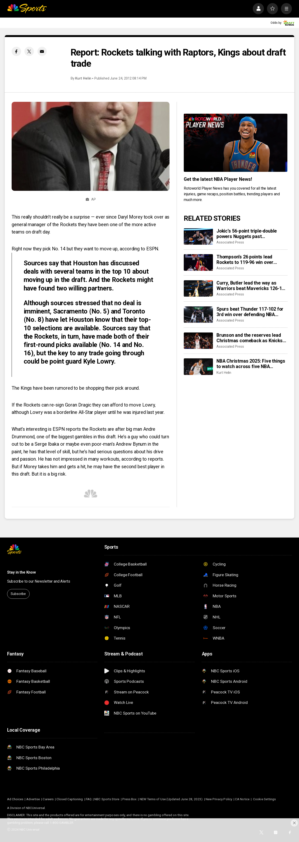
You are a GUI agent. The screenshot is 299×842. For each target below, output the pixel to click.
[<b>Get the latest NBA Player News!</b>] (235, 143)
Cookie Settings (264, 799)
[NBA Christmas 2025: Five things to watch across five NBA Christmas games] (198, 366)
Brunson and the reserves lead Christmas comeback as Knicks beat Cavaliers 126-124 (249, 337)
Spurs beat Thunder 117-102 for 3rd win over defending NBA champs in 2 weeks (249, 311)
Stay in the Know (21, 572)
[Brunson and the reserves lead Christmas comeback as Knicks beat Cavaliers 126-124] (198, 340)
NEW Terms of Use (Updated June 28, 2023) (171, 799)
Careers (48, 799)
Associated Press (230, 242)
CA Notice (242, 799)
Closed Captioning (69, 799)
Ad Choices (15, 799)
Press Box (129, 799)
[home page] (27, 8)
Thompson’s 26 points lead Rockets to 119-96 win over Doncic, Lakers (244, 259)
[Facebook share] (16, 51)
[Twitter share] (29, 51)
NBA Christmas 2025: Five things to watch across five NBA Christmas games (250, 363)
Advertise (33, 799)
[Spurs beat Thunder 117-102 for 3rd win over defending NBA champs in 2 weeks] (198, 314)
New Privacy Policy (219, 799)
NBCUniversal (35, 808)
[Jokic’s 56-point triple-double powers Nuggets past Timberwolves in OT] (198, 236)
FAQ (89, 799)
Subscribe (18, 594)
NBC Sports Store (106, 799)
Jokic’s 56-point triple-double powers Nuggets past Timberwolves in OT (246, 233)
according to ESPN (139, 249)
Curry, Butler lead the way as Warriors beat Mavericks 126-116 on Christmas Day (251, 285)
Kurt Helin (83, 78)
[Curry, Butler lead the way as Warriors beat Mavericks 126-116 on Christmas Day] (198, 288)
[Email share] (42, 51)
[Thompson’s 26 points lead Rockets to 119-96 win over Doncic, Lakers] (198, 262)
